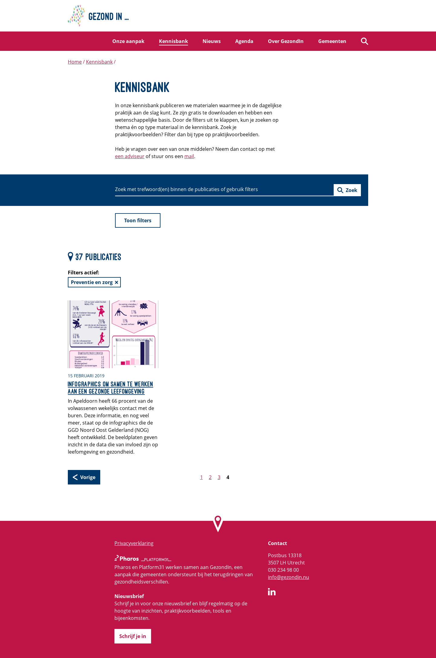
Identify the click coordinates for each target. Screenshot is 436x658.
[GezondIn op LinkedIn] (272, 592)
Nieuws (212, 41)
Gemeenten (332, 41)
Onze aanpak (128, 41)
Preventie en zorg (92, 282)
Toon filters (137, 220)
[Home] (218, 16)
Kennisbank (173, 41)
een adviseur (129, 156)
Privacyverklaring (134, 543)
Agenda (244, 41)
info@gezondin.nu (288, 577)
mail (189, 156)
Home (75, 61)
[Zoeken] (364, 41)
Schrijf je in (132, 636)
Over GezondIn (286, 41)
